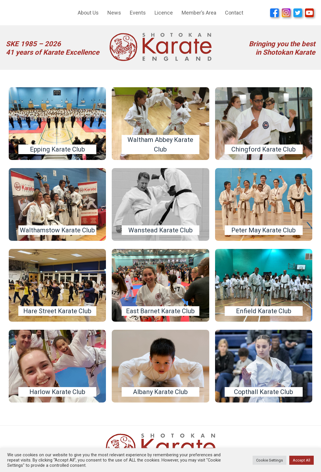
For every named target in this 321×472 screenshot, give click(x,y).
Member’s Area (199, 13)
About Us (88, 13)
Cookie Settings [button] (269, 460)
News (114, 13)
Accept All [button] (301, 460)
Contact (234, 13)
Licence (164, 13)
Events (138, 13)
